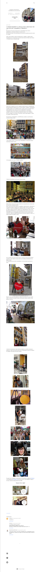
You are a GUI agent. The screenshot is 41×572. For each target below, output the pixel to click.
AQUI (31, 139)
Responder (11, 521)
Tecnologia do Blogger (20, 569)
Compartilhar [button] (8, 513)
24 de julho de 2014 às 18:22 (17, 518)
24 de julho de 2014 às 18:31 (16, 523)
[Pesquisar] (34, 3)
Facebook (32, 478)
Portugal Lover (15, 479)
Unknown (11, 518)
